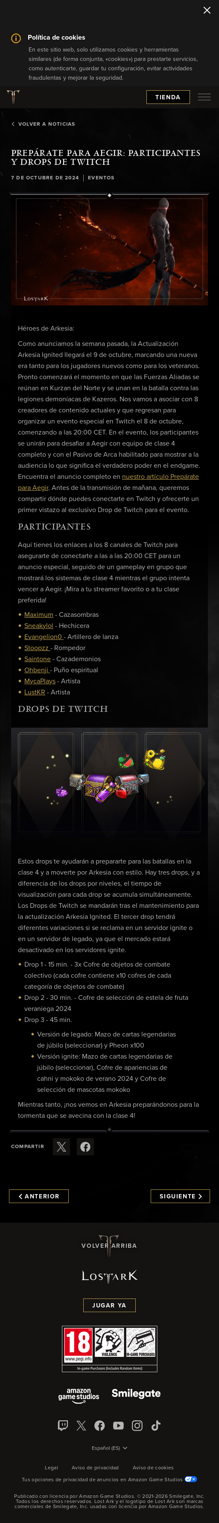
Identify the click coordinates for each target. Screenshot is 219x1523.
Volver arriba (109, 1246)
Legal (51, 1468)
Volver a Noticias (43, 124)
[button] (109, 250)
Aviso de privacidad (95, 1468)
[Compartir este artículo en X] (61, 1146)
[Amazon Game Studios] (78, 1397)
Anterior (39, 1197)
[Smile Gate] (136, 1397)
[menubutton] (204, 97)
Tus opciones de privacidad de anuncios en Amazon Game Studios (109, 1480)
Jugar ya (109, 1306)
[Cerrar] (207, 11)
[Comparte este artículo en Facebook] (85, 1146)
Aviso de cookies (153, 1468)
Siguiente (181, 1197)
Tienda (168, 98)
